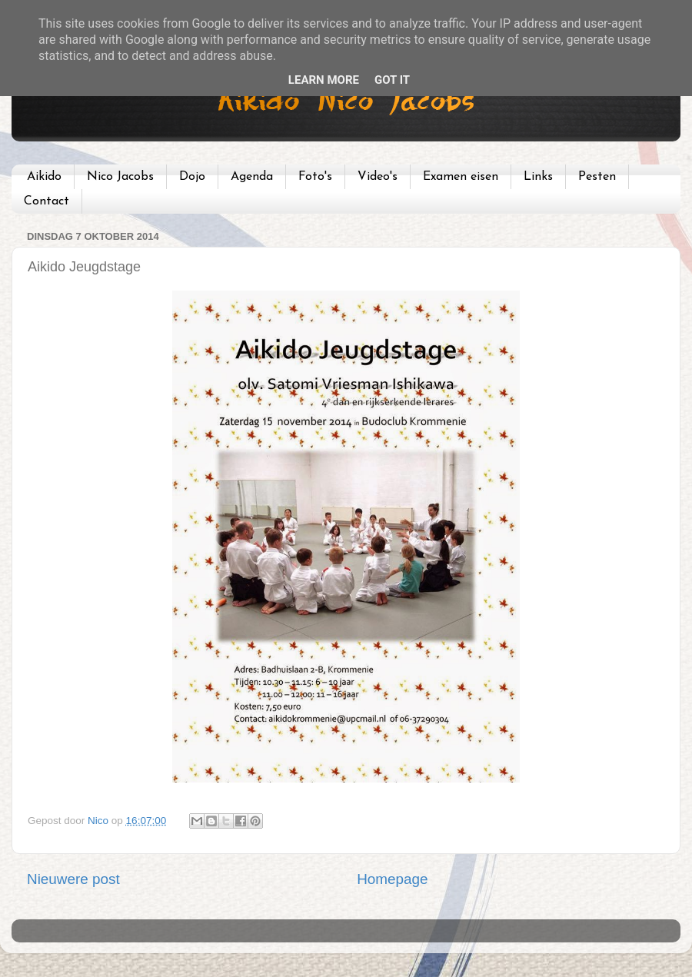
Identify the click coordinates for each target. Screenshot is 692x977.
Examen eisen (460, 177)
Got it (392, 80)
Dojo (192, 177)
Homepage (392, 879)
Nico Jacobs (120, 177)
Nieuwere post (73, 879)
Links (538, 177)
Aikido (44, 177)
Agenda (252, 177)
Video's (378, 177)
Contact (46, 201)
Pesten (597, 177)
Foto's (315, 177)
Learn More (323, 80)
